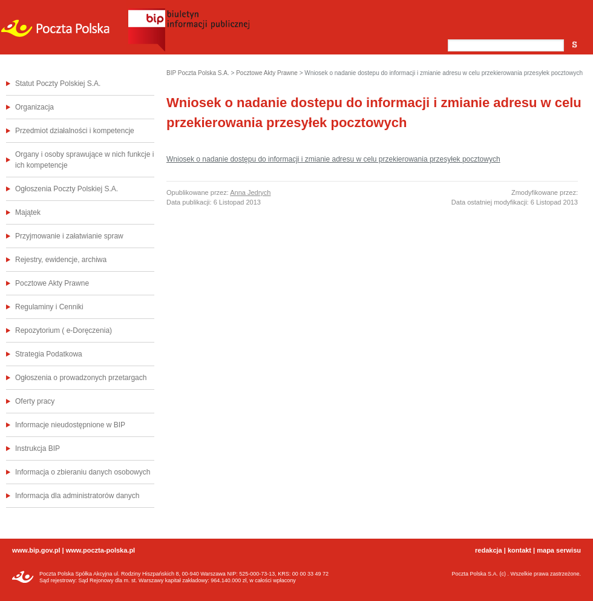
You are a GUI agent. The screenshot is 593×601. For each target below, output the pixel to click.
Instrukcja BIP (37, 448)
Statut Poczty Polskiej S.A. (57, 83)
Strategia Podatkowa (48, 354)
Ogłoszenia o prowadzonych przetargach (80, 377)
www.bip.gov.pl (36, 550)
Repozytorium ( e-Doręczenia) (63, 330)
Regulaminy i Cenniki (49, 307)
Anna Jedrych (250, 192)
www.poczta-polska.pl (101, 550)
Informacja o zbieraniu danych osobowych (82, 472)
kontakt (519, 550)
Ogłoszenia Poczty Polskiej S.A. (66, 189)
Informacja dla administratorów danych (77, 495)
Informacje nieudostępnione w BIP (70, 425)
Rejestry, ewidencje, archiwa (60, 259)
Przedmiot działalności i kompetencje (74, 130)
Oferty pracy (34, 401)
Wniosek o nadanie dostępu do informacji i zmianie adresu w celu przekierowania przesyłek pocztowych (333, 159)
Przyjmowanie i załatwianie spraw (69, 236)
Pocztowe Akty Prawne (52, 283)
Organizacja (34, 107)
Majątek (28, 212)
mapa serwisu (559, 550)
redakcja (488, 550)
